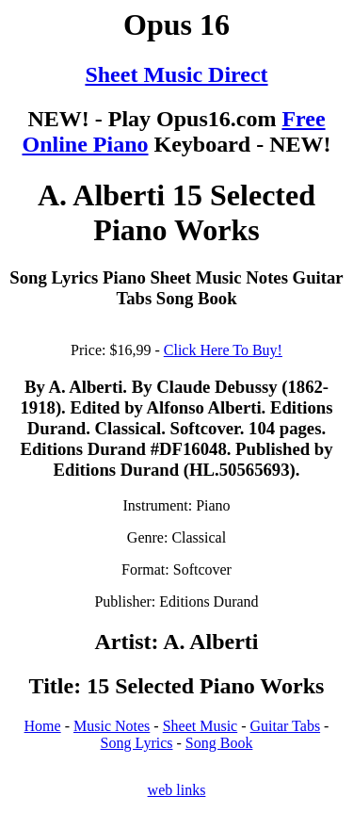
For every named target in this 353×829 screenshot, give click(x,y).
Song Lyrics (137, 743)
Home (42, 726)
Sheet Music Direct (176, 74)
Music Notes (111, 726)
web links (177, 790)
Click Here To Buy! (223, 350)
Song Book (219, 743)
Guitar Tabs (285, 726)
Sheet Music (200, 726)
